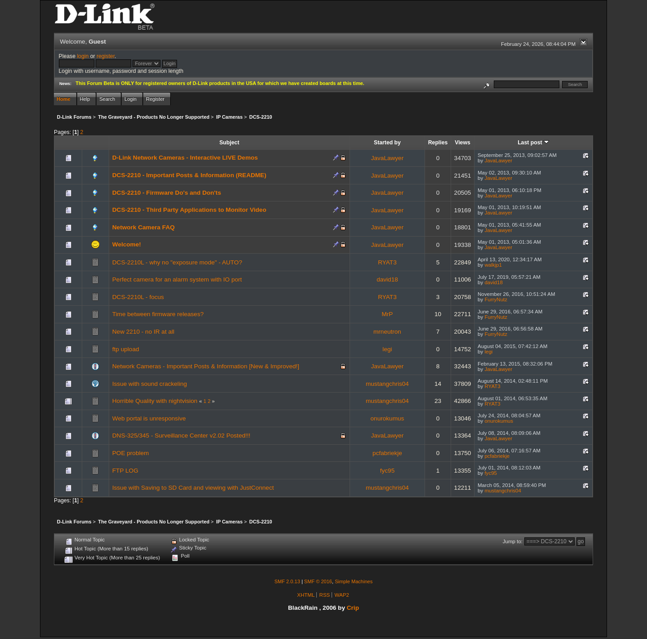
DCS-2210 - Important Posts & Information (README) (189, 175)
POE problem (130, 453)
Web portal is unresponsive (149, 418)
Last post (533, 142)
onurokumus (387, 418)
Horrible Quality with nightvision (155, 401)
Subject (229, 142)
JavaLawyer (387, 158)
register (106, 56)
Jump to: (513, 541)
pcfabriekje (387, 453)
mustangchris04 (387, 383)
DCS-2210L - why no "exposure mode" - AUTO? (177, 262)
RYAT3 (387, 262)
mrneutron (387, 331)
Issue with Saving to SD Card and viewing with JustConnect (193, 487)
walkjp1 (493, 265)
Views (462, 142)
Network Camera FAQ (143, 227)
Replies (438, 142)
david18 (387, 279)
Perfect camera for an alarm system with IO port (177, 279)
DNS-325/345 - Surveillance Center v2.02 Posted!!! (181, 435)
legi (387, 349)
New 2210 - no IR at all (143, 331)
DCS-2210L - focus (138, 297)
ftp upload (125, 349)
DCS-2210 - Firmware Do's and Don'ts (166, 192)
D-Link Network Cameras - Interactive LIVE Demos (185, 157)
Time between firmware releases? (158, 314)
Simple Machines (353, 581)
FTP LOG (125, 470)
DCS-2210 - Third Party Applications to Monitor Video (189, 209)
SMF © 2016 (318, 581)
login (83, 56)
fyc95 (387, 470)
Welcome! (126, 244)
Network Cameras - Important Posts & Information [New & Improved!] (205, 366)
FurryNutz (495, 299)
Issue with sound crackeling (149, 383)
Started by (387, 142)
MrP (387, 314)
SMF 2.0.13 (287, 581)
